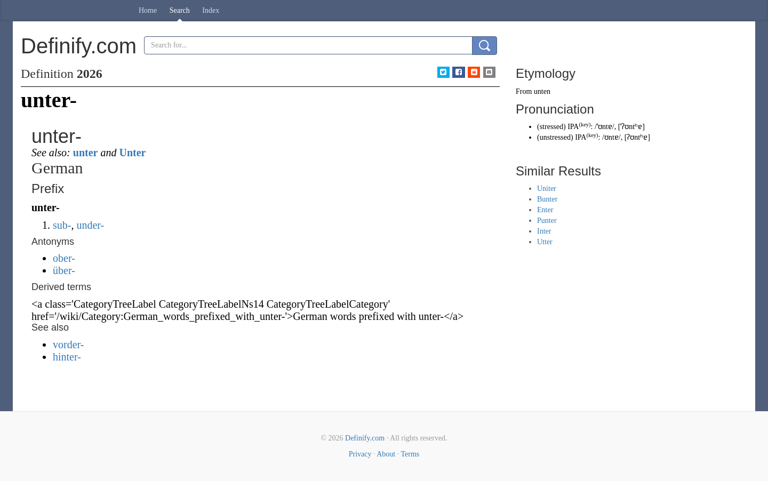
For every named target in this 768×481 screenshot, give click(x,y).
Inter (544, 231)
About (386, 454)
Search (180, 10)
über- (64, 270)
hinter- (67, 357)
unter (85, 152)
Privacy (360, 454)
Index (210, 10)
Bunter (547, 199)
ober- (64, 258)
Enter (545, 210)
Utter (545, 242)
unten (542, 91)
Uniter (546, 189)
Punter (547, 221)
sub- (62, 225)
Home (148, 10)
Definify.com (365, 438)
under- (90, 225)
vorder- (68, 344)
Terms (410, 454)
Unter (132, 152)
